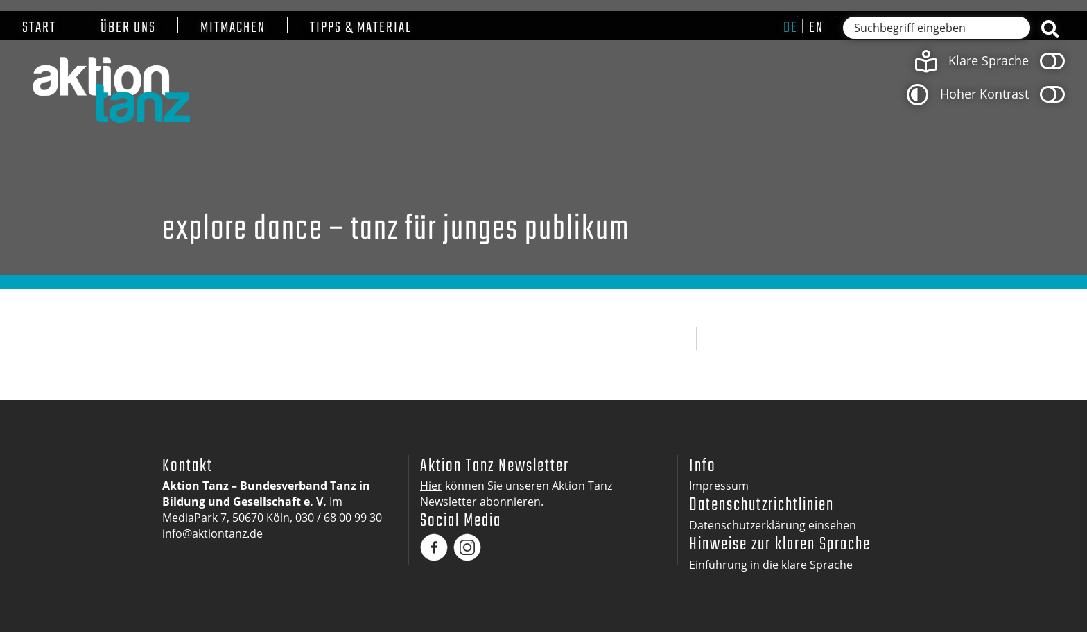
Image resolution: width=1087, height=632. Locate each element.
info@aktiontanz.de (212, 533)
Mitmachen (233, 28)
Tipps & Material (361, 28)
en (816, 28)
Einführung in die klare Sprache (771, 564)
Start (39, 28)
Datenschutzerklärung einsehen (772, 525)
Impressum (719, 485)
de (790, 28)
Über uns (128, 28)
